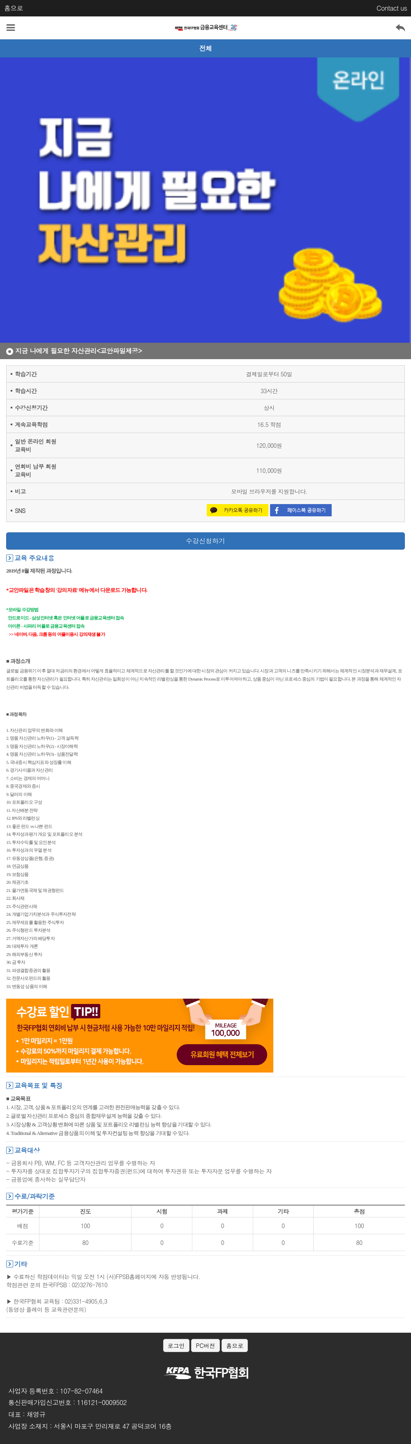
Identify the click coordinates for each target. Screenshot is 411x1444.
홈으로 (13, 8)
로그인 (176, 1345)
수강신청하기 (205, 541)
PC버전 (205, 1345)
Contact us (391, 8)
